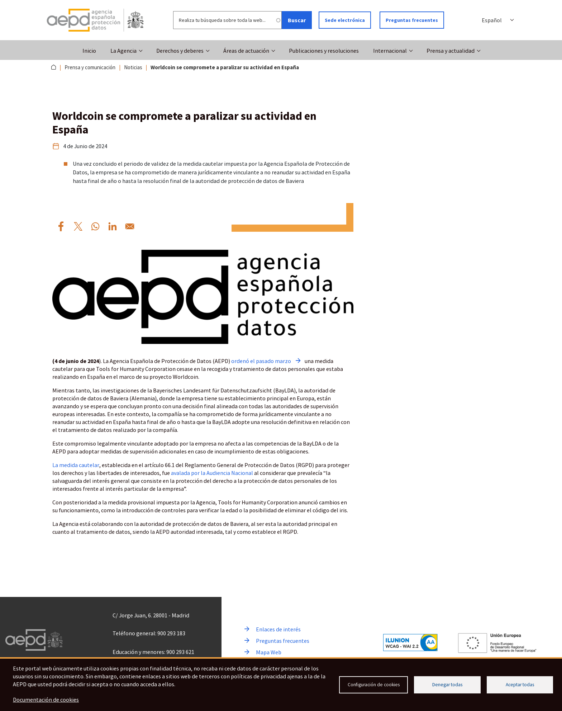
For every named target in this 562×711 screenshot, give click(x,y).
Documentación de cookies (46, 699)
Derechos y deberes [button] (180, 50)
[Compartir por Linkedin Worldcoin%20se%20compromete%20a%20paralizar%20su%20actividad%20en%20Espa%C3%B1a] (112, 226)
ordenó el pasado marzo (261, 360)
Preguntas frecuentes (412, 20)
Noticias (133, 67)
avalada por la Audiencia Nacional (212, 472)
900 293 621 (180, 651)
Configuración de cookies (374, 685)
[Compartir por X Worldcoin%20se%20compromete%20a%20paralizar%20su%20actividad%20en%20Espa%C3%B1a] (78, 226)
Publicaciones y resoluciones (324, 50)
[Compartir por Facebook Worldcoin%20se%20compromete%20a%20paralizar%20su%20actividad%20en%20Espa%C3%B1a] (61, 226)
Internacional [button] (390, 50)
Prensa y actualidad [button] (451, 50)
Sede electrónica (345, 20)
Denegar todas (447, 685)
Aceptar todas (520, 685)
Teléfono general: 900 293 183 (149, 633)
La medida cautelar (75, 464)
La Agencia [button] (123, 50)
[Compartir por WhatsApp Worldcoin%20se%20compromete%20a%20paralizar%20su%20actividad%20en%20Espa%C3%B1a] (95, 226)
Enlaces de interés (278, 629)
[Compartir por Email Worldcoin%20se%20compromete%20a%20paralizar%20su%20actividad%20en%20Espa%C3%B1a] (130, 226)
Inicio (89, 50)
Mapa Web (268, 652)
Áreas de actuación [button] (246, 50)
